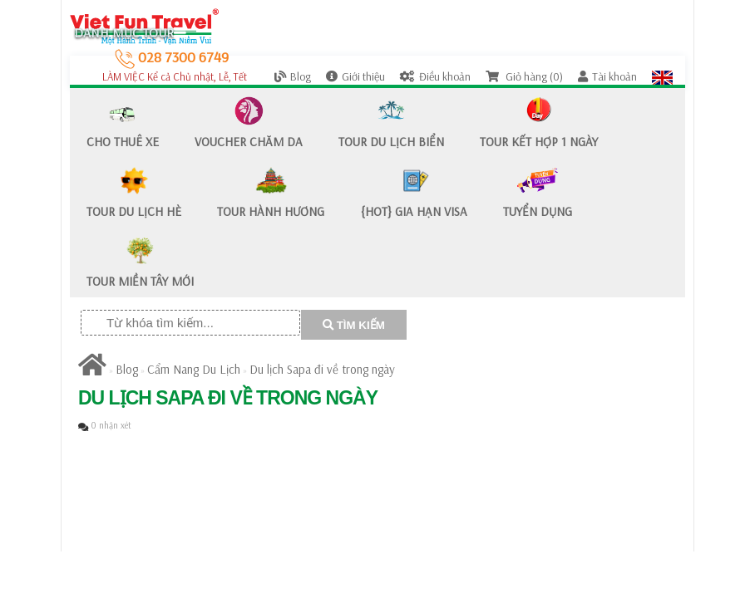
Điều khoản (435, 76)
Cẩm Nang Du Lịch (193, 369)
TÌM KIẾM (354, 325)
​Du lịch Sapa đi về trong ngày (322, 369)
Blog (292, 76)
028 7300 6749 (172, 56)
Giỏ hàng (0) (524, 76)
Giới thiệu (355, 76)
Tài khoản (607, 76)
